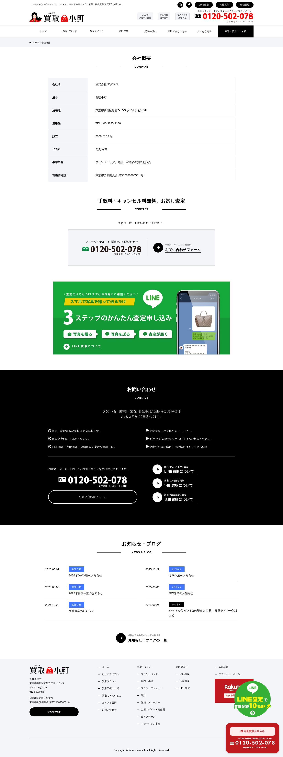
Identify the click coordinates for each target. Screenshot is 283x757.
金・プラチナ (148, 716)
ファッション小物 (150, 723)
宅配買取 (224, 4)
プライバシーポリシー (231, 674)
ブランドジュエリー (152, 688)
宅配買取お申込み (253, 731)
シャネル (176, 604)
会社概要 (223, 667)
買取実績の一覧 (110, 688)
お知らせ (76, 569)
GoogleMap (54, 711)
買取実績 (124, 31)
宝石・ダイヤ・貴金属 (153, 709)
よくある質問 (204, 31)
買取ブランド (70, 31)
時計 (143, 695)
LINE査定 (204, 4)
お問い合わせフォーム (93, 496)
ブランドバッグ (149, 674)
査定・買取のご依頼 (235, 31)
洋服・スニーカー (150, 702)
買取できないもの (177, 31)
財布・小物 (147, 681)
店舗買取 (245, 4)
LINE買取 (185, 688)
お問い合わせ (109, 709)
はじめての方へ (110, 674)
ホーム (105, 667)
